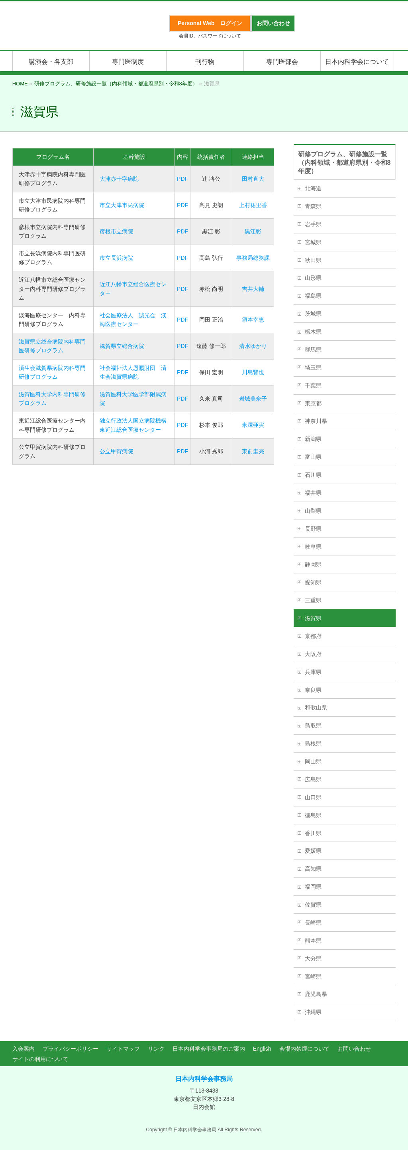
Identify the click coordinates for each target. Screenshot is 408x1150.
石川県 (313, 475)
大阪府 (313, 654)
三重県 (313, 600)
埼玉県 (313, 367)
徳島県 (313, 815)
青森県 (313, 206)
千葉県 (313, 385)
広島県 (313, 779)
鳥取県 (313, 725)
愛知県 (313, 582)
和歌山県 (316, 707)
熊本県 (313, 940)
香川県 (313, 833)
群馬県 (313, 349)
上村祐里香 (253, 205)
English (262, 1048)
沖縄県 (313, 1012)
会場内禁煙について (304, 1048)
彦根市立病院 (116, 231)
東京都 (313, 403)
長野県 (313, 529)
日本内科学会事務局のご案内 (209, 1048)
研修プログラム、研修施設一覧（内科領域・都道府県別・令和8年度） (344, 162)
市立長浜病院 (116, 258)
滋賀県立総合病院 (122, 346)
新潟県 (313, 439)
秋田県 (313, 260)
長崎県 (313, 922)
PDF (182, 179)
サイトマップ (123, 1048)
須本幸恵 (253, 319)
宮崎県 (313, 976)
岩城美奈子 (253, 398)
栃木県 (313, 331)
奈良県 (313, 690)
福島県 (313, 295)
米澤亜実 (253, 425)
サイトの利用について (40, 1059)
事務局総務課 (253, 258)
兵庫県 (313, 672)
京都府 (313, 636)
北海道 (313, 188)
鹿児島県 (316, 994)
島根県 (313, 743)
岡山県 (313, 761)
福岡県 (313, 886)
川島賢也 (253, 372)
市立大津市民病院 (122, 205)
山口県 (313, 797)
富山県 (313, 457)
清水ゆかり (253, 346)
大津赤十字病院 (119, 179)
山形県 (313, 278)
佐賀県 (313, 904)
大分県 (313, 958)
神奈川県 (316, 421)
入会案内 (23, 1048)
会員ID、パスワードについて (210, 36)
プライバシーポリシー (70, 1048)
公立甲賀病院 (116, 451)
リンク (156, 1048)
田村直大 (253, 179)
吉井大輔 (253, 289)
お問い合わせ (354, 1048)
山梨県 (313, 511)
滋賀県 (313, 618)
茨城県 (313, 313)
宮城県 (313, 242)
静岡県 (313, 564)
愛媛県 (313, 851)
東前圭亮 (253, 451)
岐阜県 (313, 546)
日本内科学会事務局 (204, 1078)
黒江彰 (253, 231)
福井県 (313, 493)
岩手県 (313, 224)
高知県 (313, 868)
